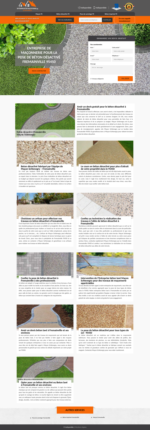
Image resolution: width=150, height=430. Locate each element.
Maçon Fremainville (99, 417)
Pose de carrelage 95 (87, 14)
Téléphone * (115, 56)
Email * (92, 56)
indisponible (84, 7)
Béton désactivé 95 (62, 14)
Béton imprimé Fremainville (71, 417)
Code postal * (116, 47)
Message (93, 64)
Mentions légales (81, 427)
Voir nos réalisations (65, 20)
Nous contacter (39, 71)
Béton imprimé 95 (111, 14)
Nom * (92, 47)
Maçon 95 (39, 14)
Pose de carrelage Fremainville (41, 418)
